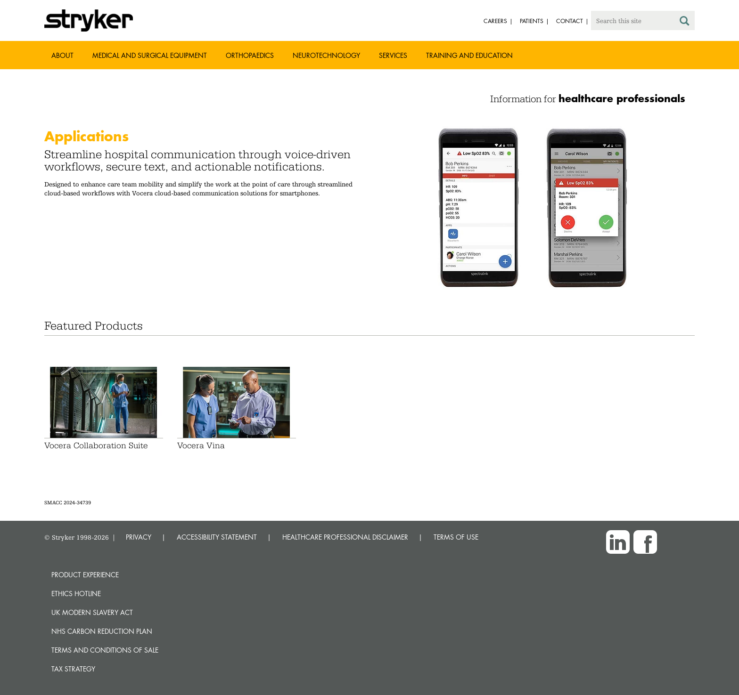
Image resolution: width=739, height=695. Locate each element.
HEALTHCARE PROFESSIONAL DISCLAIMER (345, 537)
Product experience (85, 574)
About (62, 55)
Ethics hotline (76, 593)
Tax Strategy (73, 668)
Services (393, 55)
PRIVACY (138, 537)
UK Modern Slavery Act (92, 612)
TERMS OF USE (456, 537)
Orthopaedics (250, 55)
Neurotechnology (326, 55)
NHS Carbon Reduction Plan (101, 631)
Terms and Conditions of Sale (104, 650)
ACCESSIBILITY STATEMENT (217, 537)
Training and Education (469, 55)
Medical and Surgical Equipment (149, 55)
